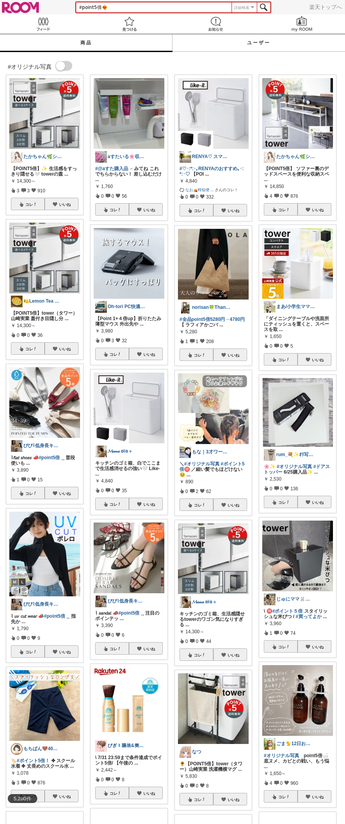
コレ (31, 204)
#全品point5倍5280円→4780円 (212, 319)
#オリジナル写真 (202, 464)
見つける (129, 23)
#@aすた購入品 (111, 168)
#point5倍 (49, 457)
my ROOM (302, 23)
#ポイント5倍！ (33, 760)
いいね (65, 204)
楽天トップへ (325, 7)
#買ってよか (309, 616)
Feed (43, 23)
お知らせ (215, 23)
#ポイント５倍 (287, 611)
